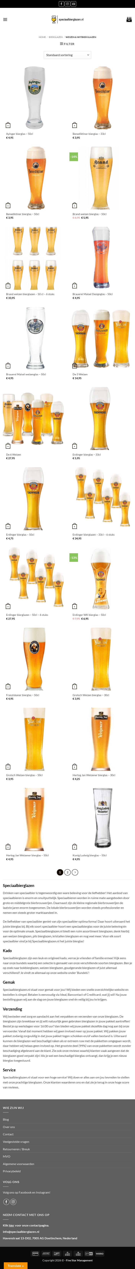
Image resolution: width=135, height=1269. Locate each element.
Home (42, 37)
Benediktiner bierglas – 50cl (22, 214)
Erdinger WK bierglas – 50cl (89, 614)
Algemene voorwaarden (18, 1164)
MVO (6, 1156)
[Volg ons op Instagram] (67, 4)
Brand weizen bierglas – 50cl (90, 214)
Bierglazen (56, 37)
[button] (5, 19)
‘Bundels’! (82, 972)
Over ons (9, 1127)
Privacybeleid (12, 1171)
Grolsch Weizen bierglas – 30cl (91, 695)
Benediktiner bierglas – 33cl (89, 133)
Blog (6, 1119)
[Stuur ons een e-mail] (73, 4)
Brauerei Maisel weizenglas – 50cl (26, 374)
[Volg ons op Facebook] (61, 4)
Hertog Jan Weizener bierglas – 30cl (94, 775)
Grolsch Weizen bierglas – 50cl (24, 775)
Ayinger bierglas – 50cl (19, 133)
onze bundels (18, 963)
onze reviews (70, 1050)
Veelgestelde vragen (16, 1141)
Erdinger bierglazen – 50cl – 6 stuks (27, 614)
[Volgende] (75, 872)
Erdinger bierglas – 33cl (87, 454)
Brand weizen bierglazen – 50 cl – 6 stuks (30, 294)
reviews (13, 1087)
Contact (8, 1134)
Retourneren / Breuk (16, 1149)
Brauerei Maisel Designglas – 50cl (93, 294)
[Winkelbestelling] (67, 55)
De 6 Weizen (13, 454)
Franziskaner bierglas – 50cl (22, 695)
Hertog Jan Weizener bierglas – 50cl (27, 855)
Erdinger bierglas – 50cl (20, 534)
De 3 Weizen (80, 374)
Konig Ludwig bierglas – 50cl (90, 855)
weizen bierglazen (51, 968)
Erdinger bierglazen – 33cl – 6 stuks (94, 534)
